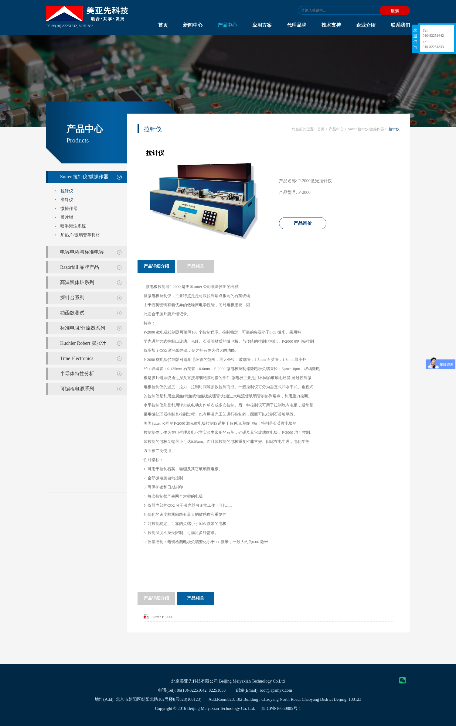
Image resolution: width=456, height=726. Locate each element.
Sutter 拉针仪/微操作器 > (367, 129)
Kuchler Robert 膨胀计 (83, 343)
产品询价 (303, 223)
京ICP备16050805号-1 (281, 708)
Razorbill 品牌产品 (79, 267)
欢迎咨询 (415, 39)
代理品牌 (296, 25)
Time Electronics (76, 358)
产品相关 (195, 266)
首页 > (322, 129)
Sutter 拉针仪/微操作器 (84, 176)
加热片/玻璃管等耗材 (80, 235)
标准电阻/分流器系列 (82, 327)
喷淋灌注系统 (73, 226)
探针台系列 (72, 297)
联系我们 (400, 25)
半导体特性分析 (77, 373)
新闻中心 (192, 25)
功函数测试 (72, 312)
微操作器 (68, 208)
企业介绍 (366, 25)
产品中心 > (337, 129)
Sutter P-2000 (162, 617)
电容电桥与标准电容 (82, 252)
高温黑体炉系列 (77, 282)
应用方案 (262, 25)
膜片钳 (66, 217)
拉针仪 (66, 191)
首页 (163, 25)
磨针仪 (66, 199)
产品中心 (227, 25)
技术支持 (331, 25)
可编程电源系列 (77, 388)
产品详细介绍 (156, 266)
